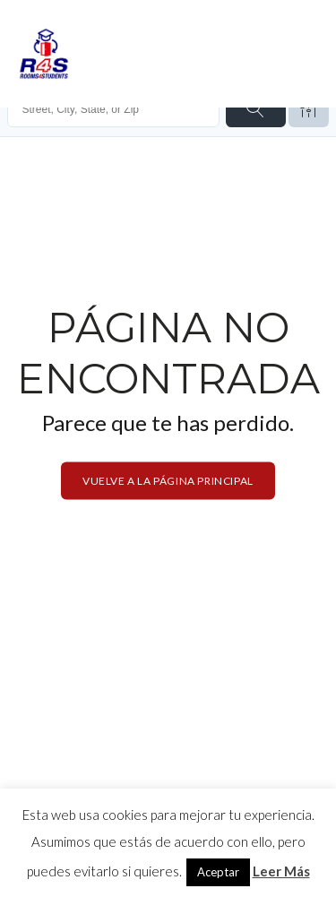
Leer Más (281, 871)
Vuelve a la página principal (168, 480)
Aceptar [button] (218, 872)
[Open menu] (301, 54)
